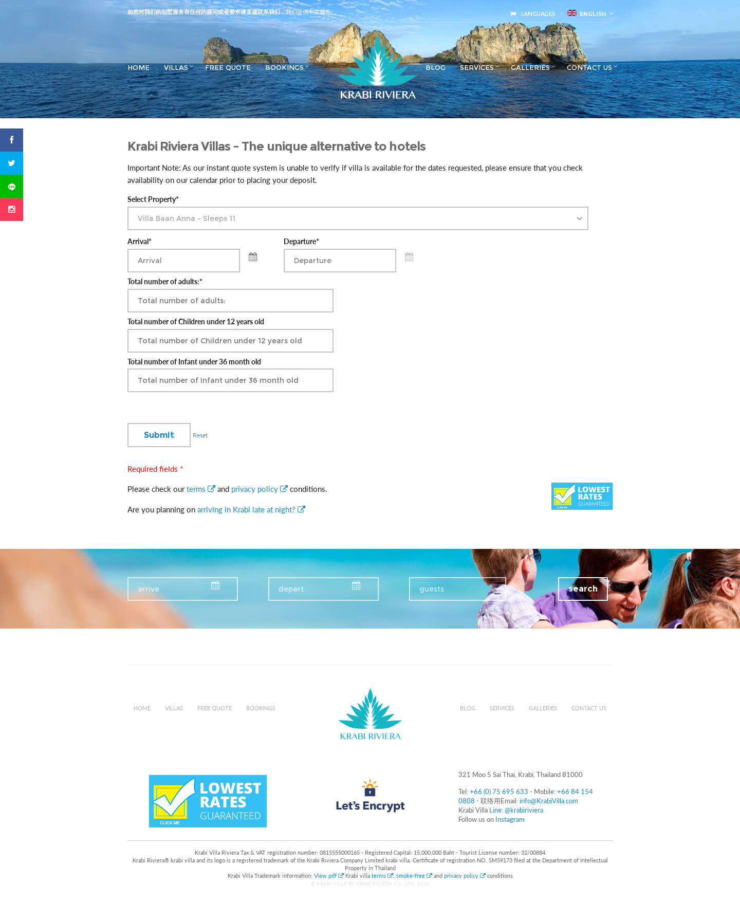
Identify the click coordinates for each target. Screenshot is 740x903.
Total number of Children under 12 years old (195, 322)
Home (138, 67)
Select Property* (153, 199)
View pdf (329, 875)
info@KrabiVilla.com (549, 801)
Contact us (589, 67)
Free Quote (228, 67)
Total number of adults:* (164, 282)
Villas (176, 67)
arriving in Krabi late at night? (251, 509)
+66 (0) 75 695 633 (499, 791)
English (586, 13)
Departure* (301, 241)
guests (431, 589)
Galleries (530, 67)
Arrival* (139, 241)
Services (477, 67)
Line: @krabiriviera (516, 810)
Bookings (284, 67)
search (583, 589)
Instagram (510, 819)
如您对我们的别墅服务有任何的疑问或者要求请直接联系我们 (203, 11)
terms (201, 488)
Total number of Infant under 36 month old (194, 362)
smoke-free (414, 875)
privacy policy (259, 488)
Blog (435, 67)
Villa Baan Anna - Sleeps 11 (186, 218)
